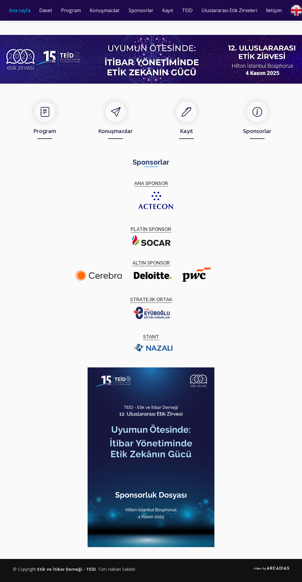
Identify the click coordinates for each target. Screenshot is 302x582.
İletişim (274, 10)
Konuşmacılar (105, 10)
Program (71, 10)
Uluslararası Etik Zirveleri (229, 10)
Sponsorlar (141, 10)
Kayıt (167, 10)
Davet (45, 10)
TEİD (187, 10)
